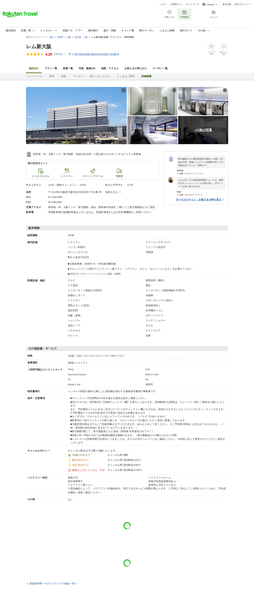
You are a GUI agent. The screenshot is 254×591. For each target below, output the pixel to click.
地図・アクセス (110, 68)
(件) (59, 54)
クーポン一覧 (160, 68)
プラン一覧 (51, 68)
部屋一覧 (68, 68)
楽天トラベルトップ (35, 37)
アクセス (78, 76)
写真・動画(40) (87, 68)
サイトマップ (192, 4)
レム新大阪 (38, 46)
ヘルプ (162, 4)
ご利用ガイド (175, 4)
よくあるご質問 (126, 76)
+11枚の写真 (203, 130)
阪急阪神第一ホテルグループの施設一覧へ (53, 583)
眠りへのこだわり (100, 76)
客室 (51, 76)
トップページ (34, 76)
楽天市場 (226, 4)
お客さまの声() (135, 68)
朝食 (63, 76)
